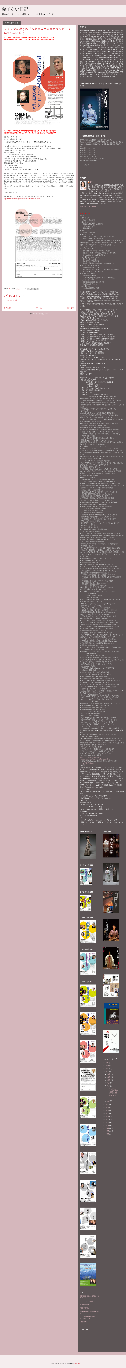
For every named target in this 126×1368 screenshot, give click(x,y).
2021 (107, 1066)
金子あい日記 (15, 9)
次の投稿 (7, 308)
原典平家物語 (84, 1304)
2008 (107, 1134)
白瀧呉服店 (83, 1322)
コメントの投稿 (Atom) (41, 314)
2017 (107, 1107)
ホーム (39, 308)
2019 (107, 1071)
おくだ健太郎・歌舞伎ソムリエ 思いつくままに (89, 1317)
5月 (108, 1086)
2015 (107, 1113)
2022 (107, 1063)
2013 (107, 1119)
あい (91, 182)
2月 (108, 1101)
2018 (107, 1105)
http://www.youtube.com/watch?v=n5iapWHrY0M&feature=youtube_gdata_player (95, 758)
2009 (107, 1131)
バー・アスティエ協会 (87, 1301)
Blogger (77, 1363)
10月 (109, 1080)
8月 (108, 1083)
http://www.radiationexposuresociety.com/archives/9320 (22, 199)
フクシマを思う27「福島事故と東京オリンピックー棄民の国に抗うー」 (112, 1092)
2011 (107, 1125)
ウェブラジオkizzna (87, 763)
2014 (107, 1116)
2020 (107, 1069)
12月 (109, 1074)
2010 (107, 1128)
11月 (109, 1077)
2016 (107, 1110)
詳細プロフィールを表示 (88, 206)
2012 (107, 1122)
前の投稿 (70, 308)
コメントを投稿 (12, 300)
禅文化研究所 (84, 1308)
